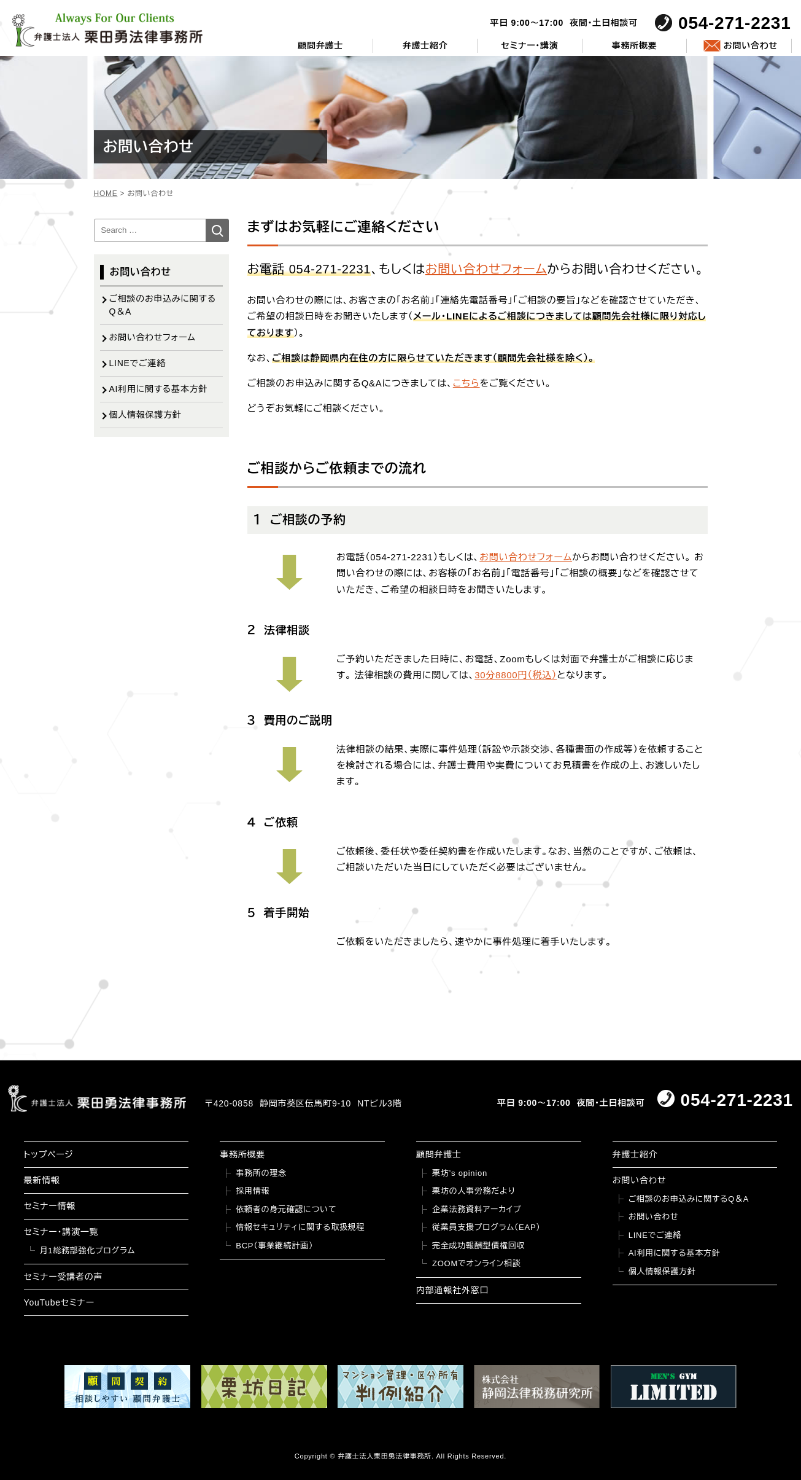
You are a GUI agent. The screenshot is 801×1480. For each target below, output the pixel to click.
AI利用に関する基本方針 (158, 389)
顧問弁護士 (320, 45)
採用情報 (252, 1191)
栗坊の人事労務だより (473, 1191)
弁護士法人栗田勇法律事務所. (386, 1456)
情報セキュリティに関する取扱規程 (300, 1227)
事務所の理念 (261, 1173)
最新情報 (42, 1180)
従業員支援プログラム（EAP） (486, 1227)
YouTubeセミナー (59, 1302)
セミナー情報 (49, 1206)
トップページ (49, 1154)
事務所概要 (634, 45)
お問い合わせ (751, 45)
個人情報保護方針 (145, 415)
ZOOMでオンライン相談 (476, 1263)
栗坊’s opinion (459, 1173)
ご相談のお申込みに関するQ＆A (162, 305)
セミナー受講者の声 (63, 1277)
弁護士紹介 (425, 45)
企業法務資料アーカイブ (477, 1209)
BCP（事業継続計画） (274, 1245)
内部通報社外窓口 (452, 1290)
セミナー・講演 (530, 45)
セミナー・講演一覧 (61, 1232)
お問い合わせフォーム (486, 269)
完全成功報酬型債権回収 (478, 1245)
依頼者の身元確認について (286, 1209)
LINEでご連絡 (137, 363)
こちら (466, 383)
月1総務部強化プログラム (88, 1250)
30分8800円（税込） (515, 675)
